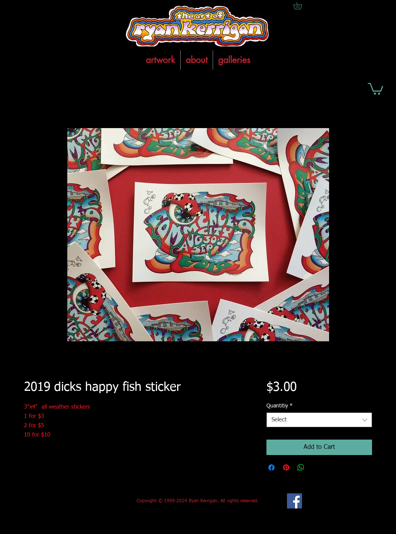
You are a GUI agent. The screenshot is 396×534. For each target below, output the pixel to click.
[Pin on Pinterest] (286, 467)
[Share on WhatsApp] (301, 467)
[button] (375, 88)
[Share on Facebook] (271, 467)
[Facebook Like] (81, 501)
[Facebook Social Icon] (294, 500)
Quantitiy (279, 406)
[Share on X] (315, 467)
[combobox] (319, 419)
